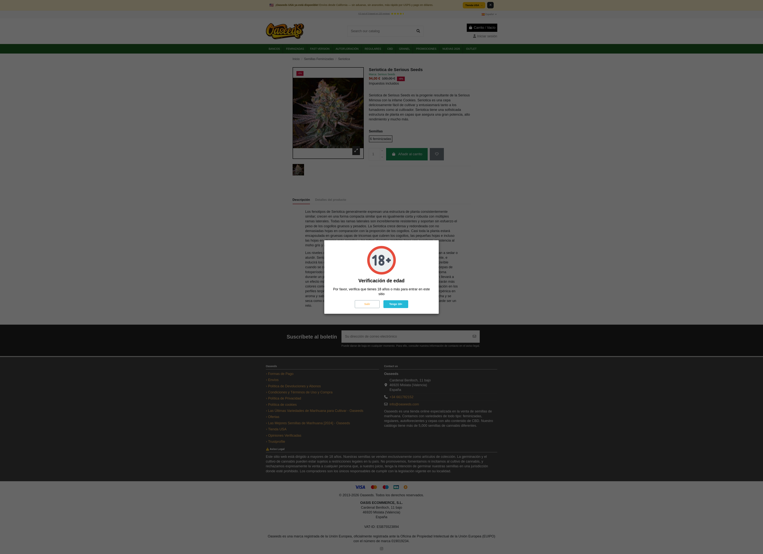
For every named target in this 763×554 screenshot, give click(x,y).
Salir (367, 304)
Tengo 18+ (395, 304)
